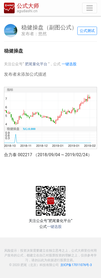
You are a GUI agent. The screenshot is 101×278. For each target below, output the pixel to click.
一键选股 (69, 64)
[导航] (89, 8)
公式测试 (87, 31)
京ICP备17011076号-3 (76, 265)
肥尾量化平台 (36, 64)
